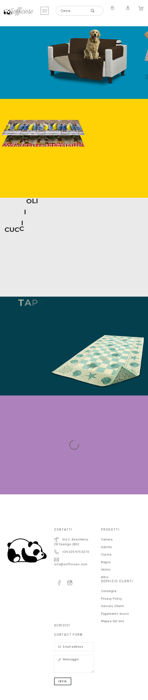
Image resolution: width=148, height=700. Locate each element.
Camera (107, 539)
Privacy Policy (111, 598)
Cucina (106, 554)
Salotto (106, 547)
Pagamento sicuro (115, 613)
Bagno (106, 562)
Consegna (109, 591)
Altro (105, 577)
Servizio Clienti (112, 606)
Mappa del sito (112, 621)
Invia (62, 681)
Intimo (106, 569)
